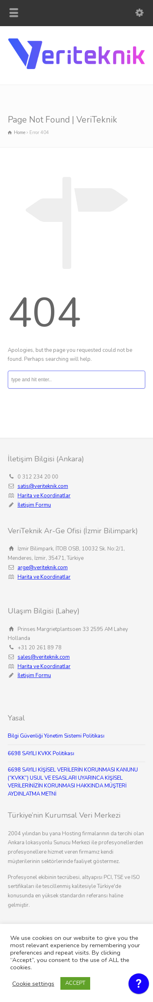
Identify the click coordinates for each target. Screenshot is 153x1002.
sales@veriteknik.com (44, 657)
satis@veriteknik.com (43, 486)
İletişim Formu (34, 505)
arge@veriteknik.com (43, 567)
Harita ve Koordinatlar (44, 495)
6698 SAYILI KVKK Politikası (41, 753)
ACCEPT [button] (75, 983)
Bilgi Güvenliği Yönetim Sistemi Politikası (56, 736)
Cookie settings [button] (33, 983)
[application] (138, 985)
